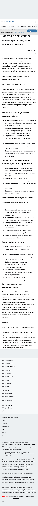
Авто (3, 429)
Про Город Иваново (6, 373)
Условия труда (5, 426)
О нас (3, 420)
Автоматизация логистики (11, 58)
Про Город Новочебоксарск (8, 366)
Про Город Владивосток (7, 396)
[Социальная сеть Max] (3, 411)
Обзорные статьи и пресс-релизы (10, 417)
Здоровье (23, 26)
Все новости (4, 26)
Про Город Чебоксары (7, 363)
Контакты (4, 423)
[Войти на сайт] (35, 21)
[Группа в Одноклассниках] (6, 408)
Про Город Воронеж (7, 370)
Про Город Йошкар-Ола (7, 376)
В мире (17, 26)
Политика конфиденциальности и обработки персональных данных (18, 485)
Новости (4, 432)
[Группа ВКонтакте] (3, 408)
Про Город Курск (6, 380)
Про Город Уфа (5, 386)
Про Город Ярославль (7, 393)
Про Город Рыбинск (6, 383)
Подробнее (31, 482)
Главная (4, 435)
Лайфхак (11, 26)
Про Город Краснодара (7, 400)
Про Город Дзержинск (7, 360)
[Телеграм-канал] (8, 408)
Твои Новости (5, 390)
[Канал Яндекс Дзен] (11, 408)
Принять (32, 31)
